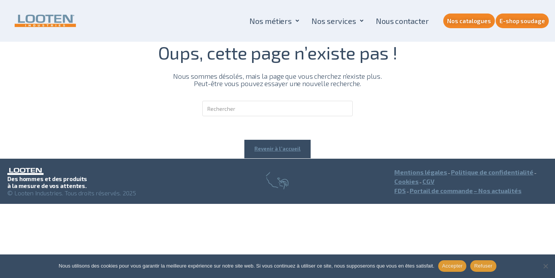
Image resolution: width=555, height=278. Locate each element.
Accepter (452, 266)
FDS (400, 190)
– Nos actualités (497, 190)
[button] (274, 20)
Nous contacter (402, 20)
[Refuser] (545, 266)
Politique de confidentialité (492, 172)
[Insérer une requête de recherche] (277, 108)
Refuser (483, 266)
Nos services (337, 20)
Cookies (406, 181)
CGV (428, 181)
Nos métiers (274, 20)
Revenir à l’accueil (277, 149)
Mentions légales (420, 172)
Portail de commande (441, 190)
